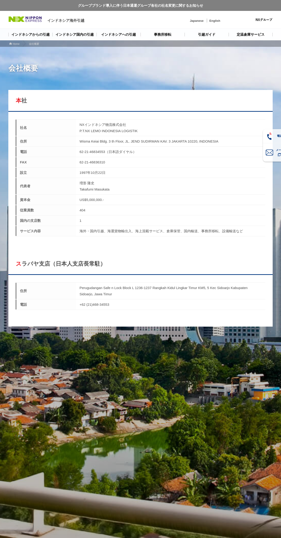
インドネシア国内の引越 (74, 34)
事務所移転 (162, 34)
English (214, 20)
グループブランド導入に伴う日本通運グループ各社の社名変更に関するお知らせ (140, 5)
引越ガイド (206, 34)
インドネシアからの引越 (30, 34)
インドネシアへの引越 (118, 34)
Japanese (197, 20)
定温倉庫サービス (251, 34)
